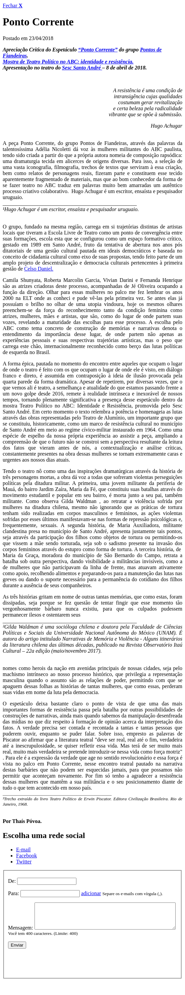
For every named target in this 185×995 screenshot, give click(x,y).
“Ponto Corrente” (98, 49)
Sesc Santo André (82, 67)
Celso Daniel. (38, 269)
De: (12, 881)
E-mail (23, 849)
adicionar (91, 893)
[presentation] (59, 973)
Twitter (24, 861)
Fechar (12, 5)
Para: (13, 893)
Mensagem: (20, 905)
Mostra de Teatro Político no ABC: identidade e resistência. (68, 61)
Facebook (26, 855)
